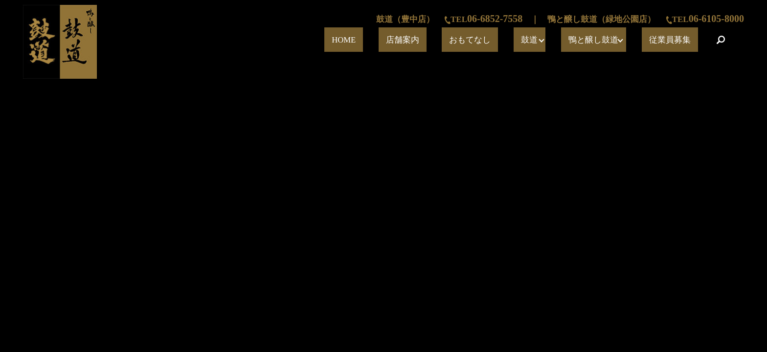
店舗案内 (486, 40)
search (720, 39)
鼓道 (571, 40)
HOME (447, 40)
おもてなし (532, 40)
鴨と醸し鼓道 (621, 40)
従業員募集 (681, 40)
